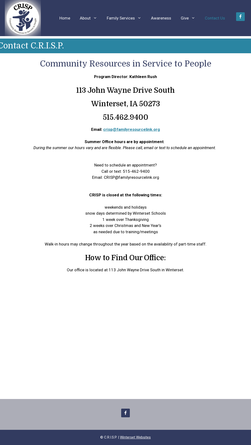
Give (190, 18)
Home (64, 18)
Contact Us (215, 18)
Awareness (161, 18)
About (91, 18)
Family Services (126, 18)
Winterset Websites (135, 437)
